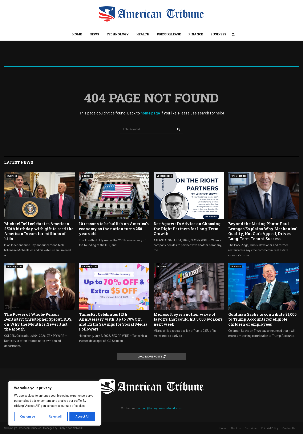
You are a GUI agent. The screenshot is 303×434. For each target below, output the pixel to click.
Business (218, 34)
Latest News (18, 162)
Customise (27, 416)
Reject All (55, 416)
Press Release (169, 34)
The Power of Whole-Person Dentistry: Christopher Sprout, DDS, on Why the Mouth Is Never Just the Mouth (38, 322)
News (94, 34)
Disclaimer (251, 428)
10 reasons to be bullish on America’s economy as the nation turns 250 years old (114, 228)
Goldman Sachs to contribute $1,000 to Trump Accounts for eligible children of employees (262, 319)
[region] (54, 403)
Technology (118, 34)
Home (77, 34)
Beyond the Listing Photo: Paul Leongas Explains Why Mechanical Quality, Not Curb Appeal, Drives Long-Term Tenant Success (263, 231)
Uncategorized (164, 176)
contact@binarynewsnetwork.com (159, 408)
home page (150, 113)
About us (235, 428)
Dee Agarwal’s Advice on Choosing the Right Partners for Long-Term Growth (187, 228)
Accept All (82, 416)
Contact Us (288, 428)
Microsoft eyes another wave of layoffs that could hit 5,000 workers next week (188, 319)
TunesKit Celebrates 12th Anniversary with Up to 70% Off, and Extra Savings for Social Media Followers (113, 322)
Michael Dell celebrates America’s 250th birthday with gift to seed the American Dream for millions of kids (38, 231)
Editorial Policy (269, 428)
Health (142, 34)
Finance (195, 34)
